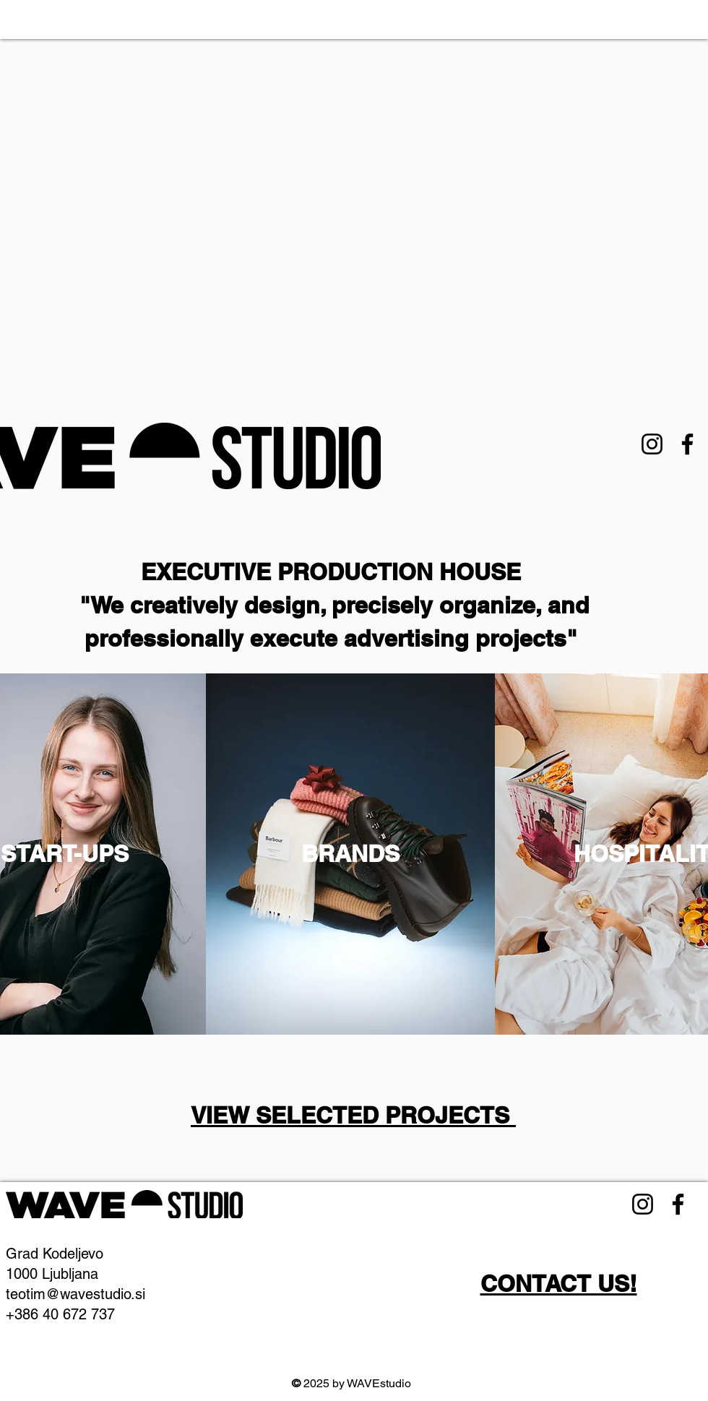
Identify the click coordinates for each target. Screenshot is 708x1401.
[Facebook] (687, 444)
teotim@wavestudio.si (75, 1294)
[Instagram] (652, 444)
